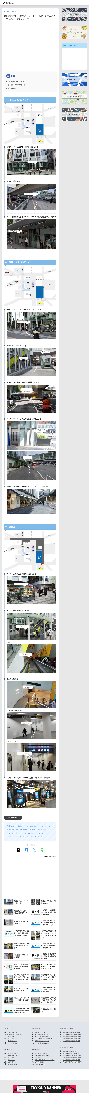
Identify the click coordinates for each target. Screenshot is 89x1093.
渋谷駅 (54, 861)
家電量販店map (12, 1060)
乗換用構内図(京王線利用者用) (72, 1046)
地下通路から (12, 88)
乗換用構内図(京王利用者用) (71, 1058)
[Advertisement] (30, 38)
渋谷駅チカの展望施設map (15, 1039)
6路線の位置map (13, 1046)
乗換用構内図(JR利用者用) (71, 1056)
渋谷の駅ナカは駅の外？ (42, 1041)
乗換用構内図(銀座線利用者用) (72, 1043)
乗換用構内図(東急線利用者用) (72, 1039)
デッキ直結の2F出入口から (16, 81)
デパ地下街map (12, 1048)
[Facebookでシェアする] (26, 855)
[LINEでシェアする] (42, 855)
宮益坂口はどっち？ (41, 1037)
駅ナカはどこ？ (40, 1062)
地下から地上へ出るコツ (42, 1046)
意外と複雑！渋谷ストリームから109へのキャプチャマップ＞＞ (28, 838)
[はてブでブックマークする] (34, 855)
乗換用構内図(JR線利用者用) (72, 1037)
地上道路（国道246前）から (16, 85)
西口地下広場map (13, 1058)
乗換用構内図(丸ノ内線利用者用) (73, 1067)
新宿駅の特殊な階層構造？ (43, 1060)
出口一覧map (12, 1043)
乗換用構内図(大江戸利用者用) (72, 1065)
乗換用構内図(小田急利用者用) (72, 1060)
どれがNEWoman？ (41, 1069)
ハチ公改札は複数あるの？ (43, 1048)
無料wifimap (11, 1065)
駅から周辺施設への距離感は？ (44, 1043)
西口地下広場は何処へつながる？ (45, 1065)
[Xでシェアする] (18, 855)
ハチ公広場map (12, 1037)
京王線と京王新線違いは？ (43, 1058)
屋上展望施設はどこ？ (42, 1039)
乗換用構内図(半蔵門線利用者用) (73, 1041)
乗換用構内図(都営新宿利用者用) (73, 1062)
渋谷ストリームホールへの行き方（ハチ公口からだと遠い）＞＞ (28, 842)
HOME (44, 1078)
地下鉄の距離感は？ (41, 1067)
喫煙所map (11, 1041)
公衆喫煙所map (12, 1067)
